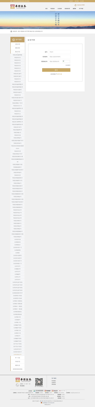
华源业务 (52, 8)
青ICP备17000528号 (44, 401)
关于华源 (81, 8)
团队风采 (17, 48)
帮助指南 (54, 384)
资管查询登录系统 (17, 369)
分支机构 (60, 8)
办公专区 (82, 1)
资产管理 (27, 31)
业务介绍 (17, 44)
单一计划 (17, 357)
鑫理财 (74, 8)
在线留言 (54, 382)
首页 (46, 8)
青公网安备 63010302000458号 (47, 402)
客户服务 (54, 378)
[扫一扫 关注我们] (39, 386)
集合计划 (32, 31)
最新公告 (17, 365)
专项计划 (17, 361)
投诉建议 (54, 380)
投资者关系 (67, 8)
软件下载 (76, 1)
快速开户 (71, 1)
